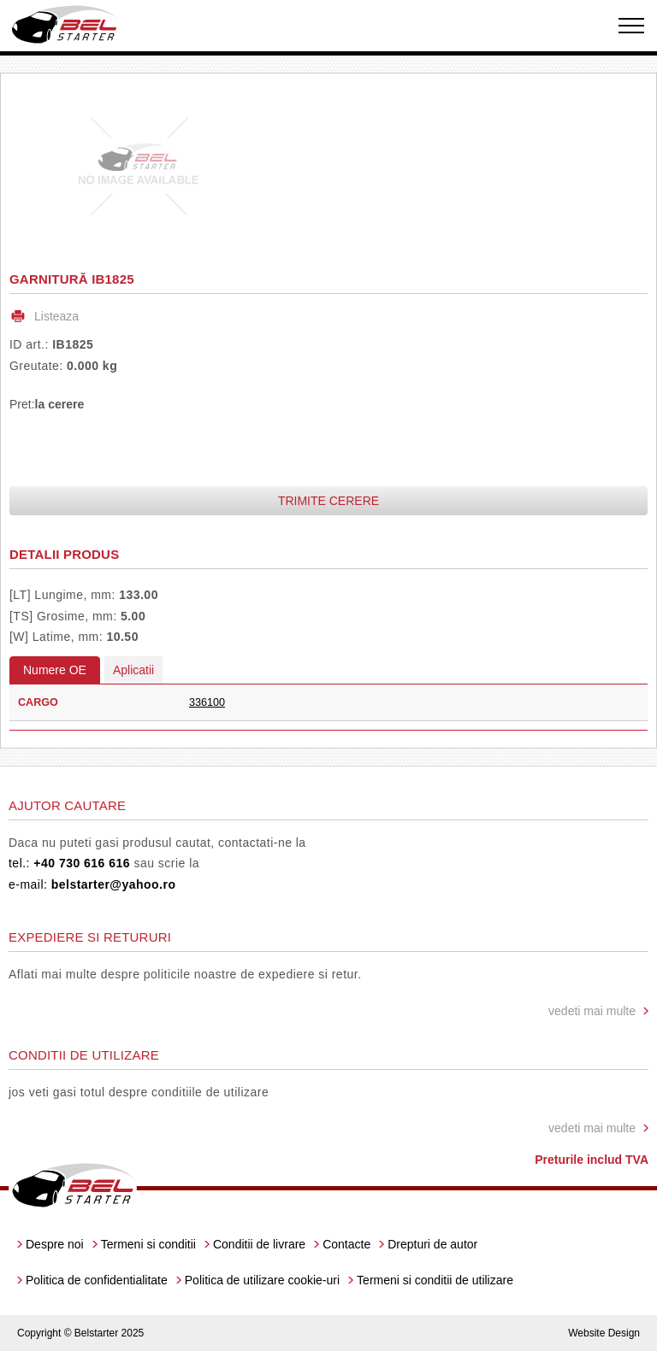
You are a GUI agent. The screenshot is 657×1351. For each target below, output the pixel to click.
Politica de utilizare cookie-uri (262, 1280)
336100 (207, 702)
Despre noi (55, 1244)
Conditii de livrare (259, 1244)
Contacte (346, 1244)
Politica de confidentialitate (97, 1280)
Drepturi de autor (432, 1244)
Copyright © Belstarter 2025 (80, 1333)
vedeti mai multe (592, 1011)
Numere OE (54, 670)
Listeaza (56, 316)
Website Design (604, 1333)
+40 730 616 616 (81, 863)
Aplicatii (133, 670)
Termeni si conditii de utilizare (435, 1280)
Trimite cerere (328, 501)
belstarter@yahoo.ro (113, 884)
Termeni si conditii (148, 1244)
